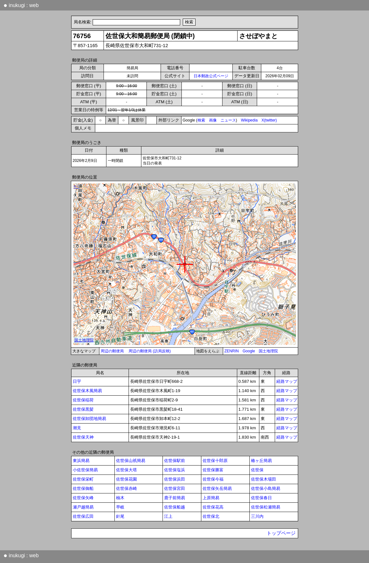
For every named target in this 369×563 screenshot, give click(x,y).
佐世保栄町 (83, 479)
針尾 (120, 516)
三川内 (257, 516)
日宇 (77, 381)
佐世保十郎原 (215, 460)
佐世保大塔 (126, 469)
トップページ (281, 533)
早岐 (120, 507)
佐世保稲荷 (83, 400)
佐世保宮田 (174, 488)
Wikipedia (249, 120)
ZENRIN (231, 351)
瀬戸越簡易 (83, 507)
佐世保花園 (126, 479)
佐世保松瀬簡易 (265, 507)
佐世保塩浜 (174, 469)
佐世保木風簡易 (87, 390)
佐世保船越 (174, 507)
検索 (201, 120)
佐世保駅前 (174, 460)
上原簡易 (211, 497)
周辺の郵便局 (112, 351)
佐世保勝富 (213, 469)
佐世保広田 (83, 516)
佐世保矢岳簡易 (217, 488)
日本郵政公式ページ (211, 76)
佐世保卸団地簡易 (89, 418)
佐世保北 (211, 516)
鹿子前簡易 (174, 497)
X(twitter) (269, 120)
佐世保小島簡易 (265, 488)
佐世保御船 (83, 488)
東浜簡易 (81, 460)
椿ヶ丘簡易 (261, 460)
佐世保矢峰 (83, 497)
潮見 (77, 427)
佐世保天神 (83, 437)
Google (249, 351)
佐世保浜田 (174, 479)
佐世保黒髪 (83, 409)
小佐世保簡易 (85, 469)
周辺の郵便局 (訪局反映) (150, 351)
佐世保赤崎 (126, 488)
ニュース (228, 120)
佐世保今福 (213, 479)
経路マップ (286, 381)
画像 (213, 120)
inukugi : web (21, 5)
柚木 (120, 497)
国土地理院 (268, 351)
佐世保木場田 (263, 479)
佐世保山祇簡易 (130, 460)
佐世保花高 (213, 507)
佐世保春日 (261, 497)
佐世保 (257, 469)
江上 (168, 516)
